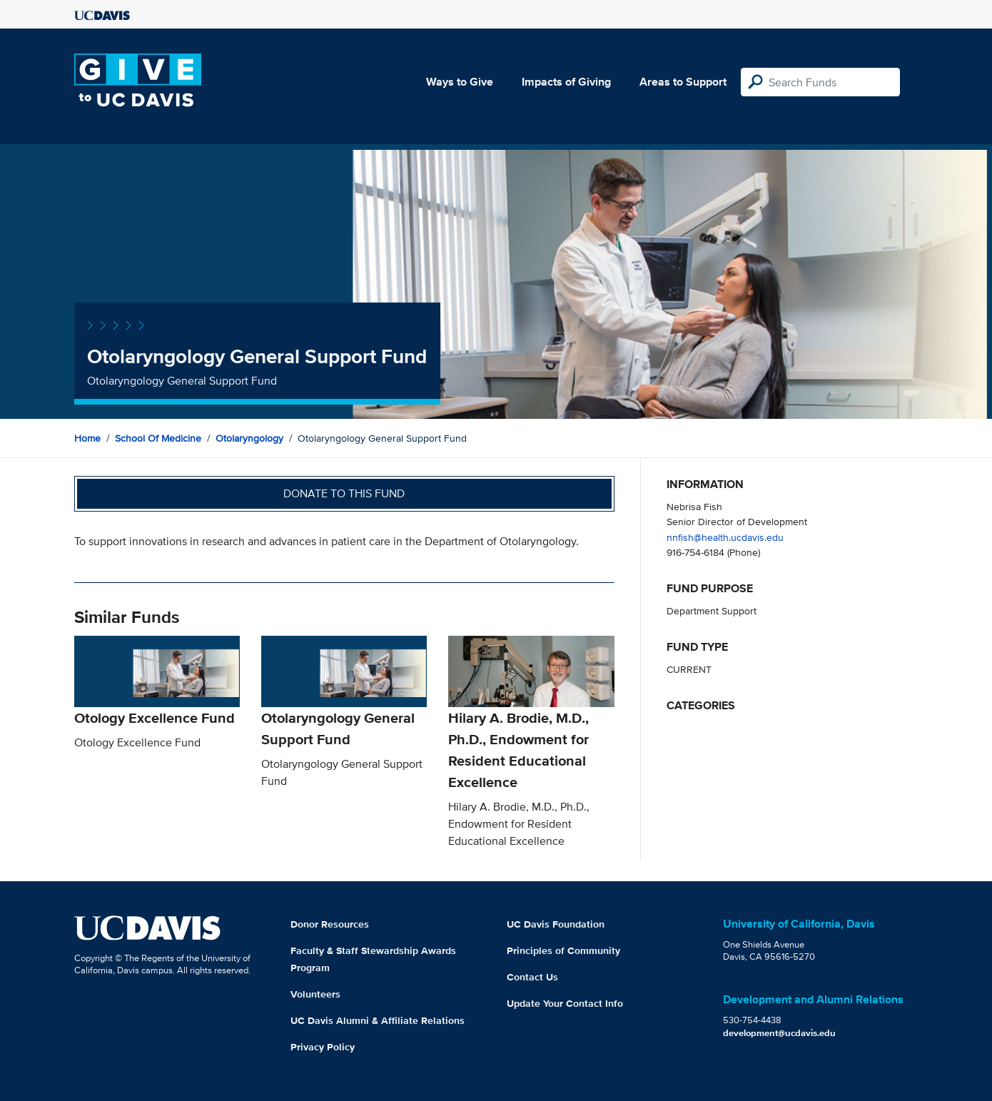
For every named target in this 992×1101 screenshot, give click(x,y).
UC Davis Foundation (555, 924)
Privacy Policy (322, 1047)
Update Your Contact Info (565, 1003)
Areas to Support (683, 81)
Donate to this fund (344, 493)
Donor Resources (329, 924)
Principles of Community (563, 950)
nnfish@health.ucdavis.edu (725, 536)
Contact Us (532, 977)
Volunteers (315, 994)
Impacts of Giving (566, 81)
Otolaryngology (249, 438)
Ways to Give (459, 81)
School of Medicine (158, 438)
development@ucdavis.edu (779, 1033)
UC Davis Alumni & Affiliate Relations (377, 1020)
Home (87, 438)
